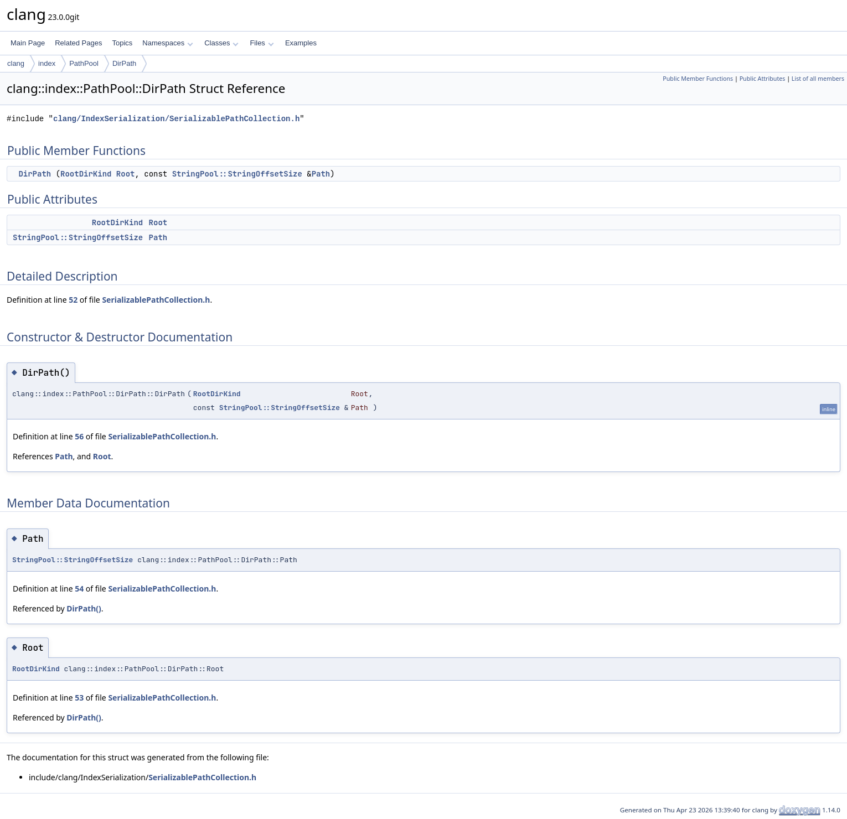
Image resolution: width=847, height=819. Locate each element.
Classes (221, 43)
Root (125, 174)
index (46, 63)
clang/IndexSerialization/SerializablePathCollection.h (176, 118)
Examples (301, 43)
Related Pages (78, 43)
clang (15, 63)
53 (79, 697)
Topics (122, 43)
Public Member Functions (698, 78)
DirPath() (83, 608)
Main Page (28, 43)
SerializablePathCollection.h (156, 299)
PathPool (84, 63)
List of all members (818, 78)
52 (73, 299)
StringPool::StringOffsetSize (237, 174)
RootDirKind (85, 174)
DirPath (124, 63)
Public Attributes (763, 78)
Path (321, 174)
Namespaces (167, 43)
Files (261, 43)
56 (79, 436)
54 (79, 588)
